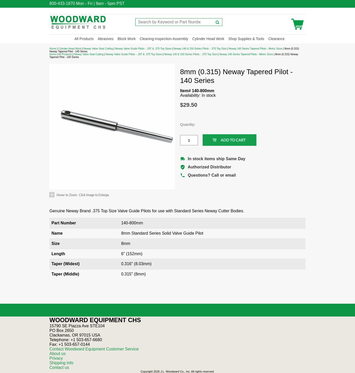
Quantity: (185, 124)
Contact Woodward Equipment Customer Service (94, 349)
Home (52, 48)
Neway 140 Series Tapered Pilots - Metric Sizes (255, 48)
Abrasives (105, 39)
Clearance (276, 39)
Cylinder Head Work (208, 39)
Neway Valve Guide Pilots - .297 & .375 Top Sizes (143, 48)
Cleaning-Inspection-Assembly (164, 39)
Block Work (127, 39)
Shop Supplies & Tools (246, 39)
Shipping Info (61, 363)
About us (57, 353)
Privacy (56, 358)
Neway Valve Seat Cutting (98, 48)
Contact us (59, 367)
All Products (84, 39)
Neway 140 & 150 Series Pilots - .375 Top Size (199, 48)
